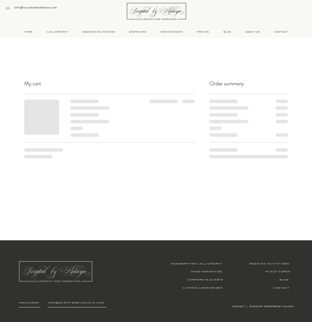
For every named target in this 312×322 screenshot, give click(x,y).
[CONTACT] (257, 287)
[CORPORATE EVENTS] (190, 279)
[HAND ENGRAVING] (190, 271)
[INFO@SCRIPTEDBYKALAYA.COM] (77, 302)
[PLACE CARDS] (257, 271)
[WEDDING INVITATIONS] (256, 263)
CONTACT (238, 306)
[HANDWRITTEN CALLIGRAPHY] (190, 263)
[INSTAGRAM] (29, 302)
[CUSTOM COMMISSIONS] (190, 287)
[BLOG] (256, 279)
